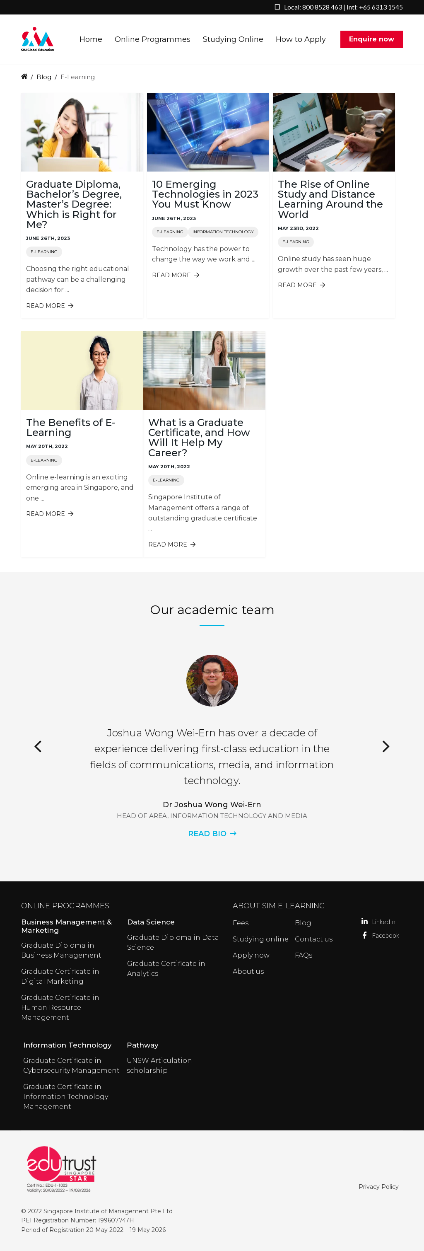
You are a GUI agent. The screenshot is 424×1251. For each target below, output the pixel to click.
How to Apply (301, 39)
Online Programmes (152, 39)
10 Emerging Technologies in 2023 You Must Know (205, 194)
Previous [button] (37, 746)
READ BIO (207, 833)
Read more (49, 306)
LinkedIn (365, 922)
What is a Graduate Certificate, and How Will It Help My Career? (199, 437)
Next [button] (386, 746)
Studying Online (233, 39)
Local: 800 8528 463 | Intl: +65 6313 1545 (343, 7)
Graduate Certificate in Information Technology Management (65, 1097)
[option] (212, 746)
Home (91, 39)
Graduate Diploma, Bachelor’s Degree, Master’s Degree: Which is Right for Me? (74, 204)
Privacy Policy (379, 1187)
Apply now (251, 955)
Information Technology (223, 232)
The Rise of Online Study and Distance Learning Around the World (330, 199)
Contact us (313, 939)
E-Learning (44, 251)
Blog (43, 77)
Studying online (261, 939)
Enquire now (371, 40)
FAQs (303, 955)
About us (248, 971)
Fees (240, 923)
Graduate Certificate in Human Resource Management (60, 1007)
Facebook (365, 935)
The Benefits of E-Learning (70, 427)
